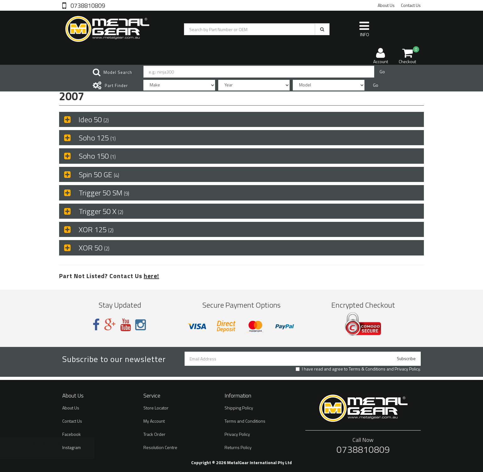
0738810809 (87, 5)
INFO (364, 29)
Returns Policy (238, 447)
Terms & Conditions (367, 368)
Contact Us (411, 5)
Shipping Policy (239, 407)
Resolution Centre (160, 447)
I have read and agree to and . (358, 369)
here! (151, 276)
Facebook (71, 434)
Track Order (154, 434)
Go (382, 71)
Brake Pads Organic (41, 449)
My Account (154, 421)
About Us (386, 5)
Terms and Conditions (245, 421)
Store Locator (156, 407)
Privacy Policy (407, 368)
